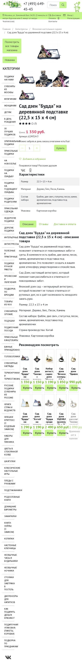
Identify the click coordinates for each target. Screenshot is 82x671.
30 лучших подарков (9, 131)
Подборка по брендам (9, 292)
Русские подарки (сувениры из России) (9, 391)
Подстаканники (9, 490)
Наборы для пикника (9, 439)
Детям (7, 112)
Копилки (9, 539)
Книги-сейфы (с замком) (9, 527)
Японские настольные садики (47, 29)
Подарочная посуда (9, 329)
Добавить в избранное (32, 159)
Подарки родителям (9, 200)
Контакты (53, 21)
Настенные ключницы (9, 547)
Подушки (9, 321)
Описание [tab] (28, 224)
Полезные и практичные (9, 254)
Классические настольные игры (9, 471)
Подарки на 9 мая (9, 78)
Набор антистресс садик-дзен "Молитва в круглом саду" (51, 378)
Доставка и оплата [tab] (65, 224)
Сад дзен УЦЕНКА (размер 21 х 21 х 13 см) (61, 422)
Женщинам (9, 105)
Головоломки (9, 356)
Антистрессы (21, 29)
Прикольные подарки (9, 152)
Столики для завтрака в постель (9, 583)
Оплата (52, 18)
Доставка (56, 15)
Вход (69, 15)
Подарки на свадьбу (9, 173)
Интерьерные (9, 237)
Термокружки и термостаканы (9, 376)
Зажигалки (9, 516)
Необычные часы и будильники (9, 558)
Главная (7, 29)
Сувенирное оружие (9, 312)
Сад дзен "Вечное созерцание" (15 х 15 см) (64, 375)
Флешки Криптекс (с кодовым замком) (9, 423)
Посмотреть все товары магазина (12, 46)
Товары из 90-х (8, 303)
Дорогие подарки (9, 229)
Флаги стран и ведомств (9, 407)
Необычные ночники (9, 569)
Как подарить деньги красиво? (9, 613)
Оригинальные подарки (9, 143)
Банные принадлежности (9, 348)
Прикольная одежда (9, 210)
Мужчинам (9, 99)
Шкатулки (9, 461)
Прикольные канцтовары (9, 338)
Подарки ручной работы (9, 266)
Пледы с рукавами (9, 482)
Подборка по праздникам (9, 643)
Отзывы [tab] (43, 224)
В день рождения (9, 120)
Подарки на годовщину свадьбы (9, 187)
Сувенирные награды (9, 364)
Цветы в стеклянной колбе (9, 451)
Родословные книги (9, 498)
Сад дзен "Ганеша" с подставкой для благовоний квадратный (40, 378)
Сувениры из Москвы (9, 89)
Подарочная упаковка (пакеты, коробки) (9, 629)
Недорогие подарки (9, 219)
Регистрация (73, 18)
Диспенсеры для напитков (9, 599)
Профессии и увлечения (9, 279)
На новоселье (9, 162)
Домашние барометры (9, 508)
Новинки (10, 60)
